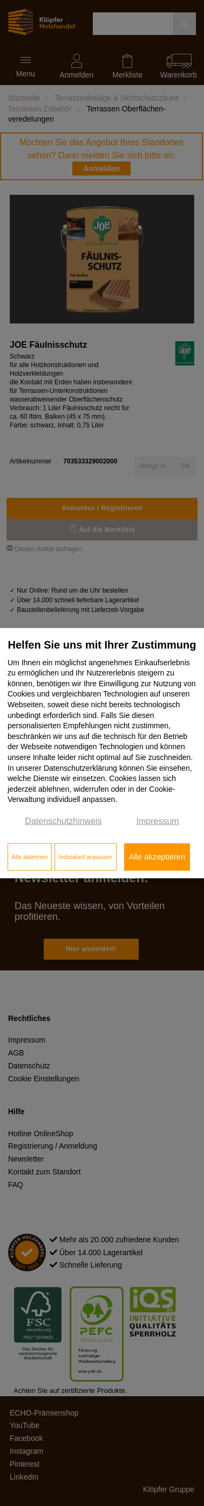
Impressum (158, 821)
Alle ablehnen (30, 857)
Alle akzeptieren (157, 857)
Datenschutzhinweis (63, 821)
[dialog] (102, 753)
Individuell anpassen (85, 857)
